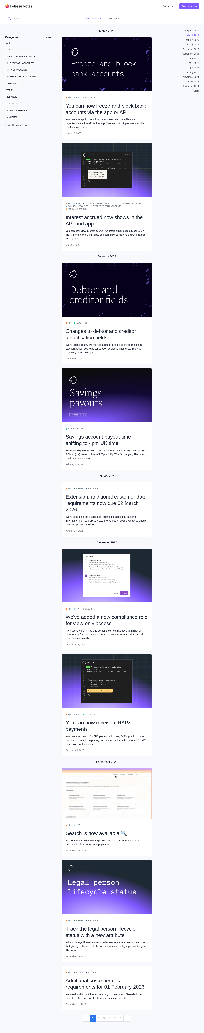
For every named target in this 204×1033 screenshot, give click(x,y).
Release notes (92, 18)
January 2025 (192, 72)
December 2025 (191, 49)
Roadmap (113, 18)
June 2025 (194, 58)
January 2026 (192, 44)
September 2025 (190, 54)
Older (196, 91)
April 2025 (194, 67)
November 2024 (191, 77)
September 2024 (190, 86)
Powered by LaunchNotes (16, 125)
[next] (127, 1018)
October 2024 (192, 81)
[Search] (29, 18)
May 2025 (194, 63)
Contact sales (169, 6)
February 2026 (191, 40)
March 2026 (193, 35)
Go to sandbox (189, 6)
